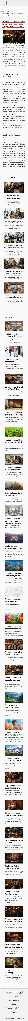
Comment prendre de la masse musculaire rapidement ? (14, 921)
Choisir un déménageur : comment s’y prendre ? (10, 973)
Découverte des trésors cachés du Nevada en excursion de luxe (13, 708)
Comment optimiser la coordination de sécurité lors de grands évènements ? (14, 247)
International (14, 1000)
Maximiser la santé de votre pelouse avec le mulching (14, 442)
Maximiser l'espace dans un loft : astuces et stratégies (14, 296)
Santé (14, 1004)
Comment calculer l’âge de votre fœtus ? (14, 814)
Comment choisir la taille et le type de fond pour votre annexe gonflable (13, 576)
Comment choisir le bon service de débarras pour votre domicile (13, 522)
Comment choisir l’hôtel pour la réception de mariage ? (14, 895)
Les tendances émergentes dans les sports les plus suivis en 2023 (13, 549)
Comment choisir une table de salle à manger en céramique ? (14, 602)
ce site (12, 89)
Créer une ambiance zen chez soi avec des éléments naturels (14, 415)
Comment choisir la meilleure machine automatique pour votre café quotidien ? (14, 470)
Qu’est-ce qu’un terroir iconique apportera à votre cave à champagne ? (14, 196)
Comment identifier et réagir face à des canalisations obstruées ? (14, 390)
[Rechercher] (11, 992)
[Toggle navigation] (4, 3)
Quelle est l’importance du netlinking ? (14, 222)
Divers (8, 11)
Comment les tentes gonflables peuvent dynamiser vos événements (13, 629)
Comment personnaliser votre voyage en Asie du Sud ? (14, 272)
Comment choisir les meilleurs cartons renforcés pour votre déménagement (13, 655)
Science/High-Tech (14, 1008)
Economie (14, 997)
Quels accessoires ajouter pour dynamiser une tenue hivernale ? (13, 362)
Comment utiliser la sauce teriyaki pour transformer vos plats (13, 680)
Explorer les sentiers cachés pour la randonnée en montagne (13, 496)
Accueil (3, 11)
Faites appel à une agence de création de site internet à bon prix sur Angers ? (13, 948)
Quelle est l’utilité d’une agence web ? (13, 867)
